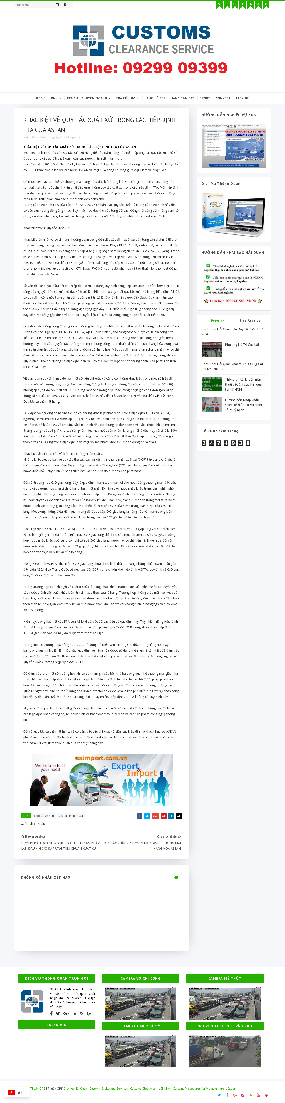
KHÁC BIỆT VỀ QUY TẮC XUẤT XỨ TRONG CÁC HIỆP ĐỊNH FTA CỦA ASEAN (79, 147)
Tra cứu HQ (126, 98)
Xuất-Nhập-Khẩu (71, 137)
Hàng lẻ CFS (154, 98)
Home (41, 98)
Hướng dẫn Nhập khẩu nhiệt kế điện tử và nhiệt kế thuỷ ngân (244, 405)
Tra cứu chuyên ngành (87, 98)
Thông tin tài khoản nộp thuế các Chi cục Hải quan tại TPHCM (244, 384)
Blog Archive (250, 321)
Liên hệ (242, 98)
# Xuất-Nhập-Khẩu (71, 816)
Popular (217, 321)
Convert (223, 98)
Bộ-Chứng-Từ (49, 137)
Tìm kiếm (62, 4)
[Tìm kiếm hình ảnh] (71, 3)
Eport (205, 98)
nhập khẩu (87, 685)
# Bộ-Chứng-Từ (44, 816)
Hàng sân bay (182, 98)
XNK (54, 98)
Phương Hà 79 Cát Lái (242, 344)
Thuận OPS (37, 1089)
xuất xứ (159, 396)
